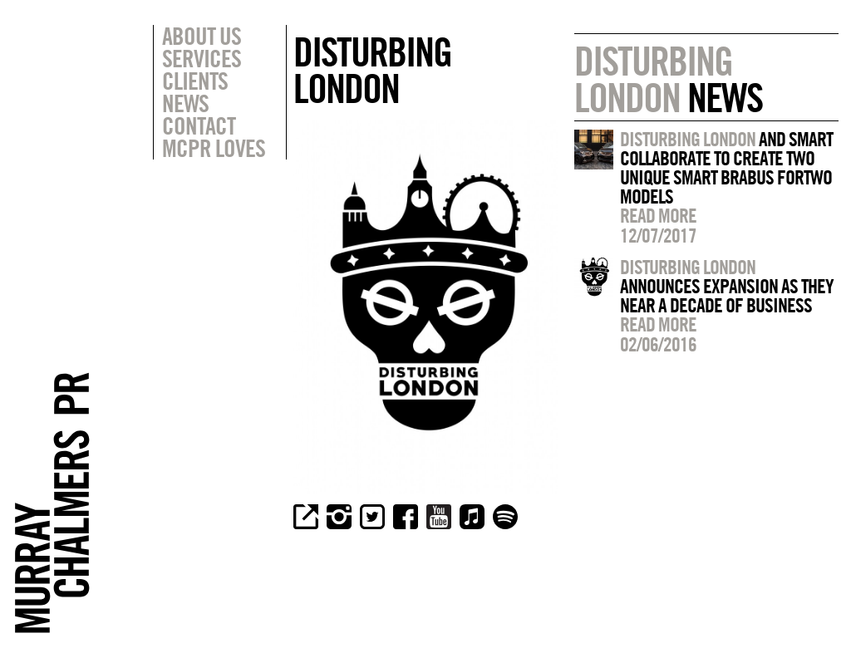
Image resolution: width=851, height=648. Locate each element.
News (185, 103)
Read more (658, 215)
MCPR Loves (213, 148)
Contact (198, 125)
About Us (201, 36)
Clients (195, 81)
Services (201, 58)
